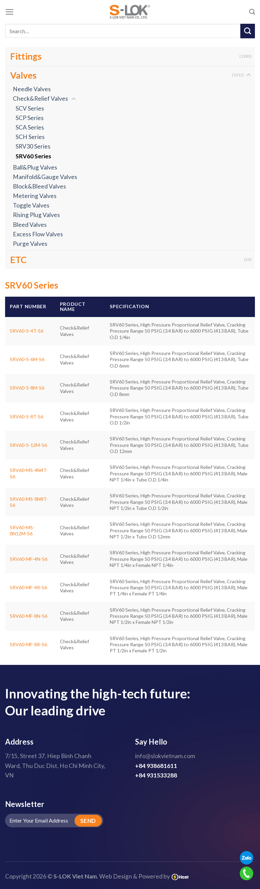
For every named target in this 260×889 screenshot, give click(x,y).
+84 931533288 (156, 775)
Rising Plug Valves (36, 214)
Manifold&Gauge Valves (45, 176)
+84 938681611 (156, 765)
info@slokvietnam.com (165, 755)
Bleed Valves (30, 224)
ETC (18, 259)
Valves (23, 75)
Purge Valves (30, 243)
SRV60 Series (33, 156)
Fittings (26, 56)
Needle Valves (32, 89)
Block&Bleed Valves (39, 186)
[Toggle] (249, 75)
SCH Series (30, 136)
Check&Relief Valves (40, 98)
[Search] (252, 12)
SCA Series (30, 127)
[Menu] (9, 12)
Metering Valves (35, 195)
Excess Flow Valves (38, 234)
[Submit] (247, 31)
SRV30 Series (33, 146)
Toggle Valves (31, 205)
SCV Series (30, 108)
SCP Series (30, 117)
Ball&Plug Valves (35, 167)
